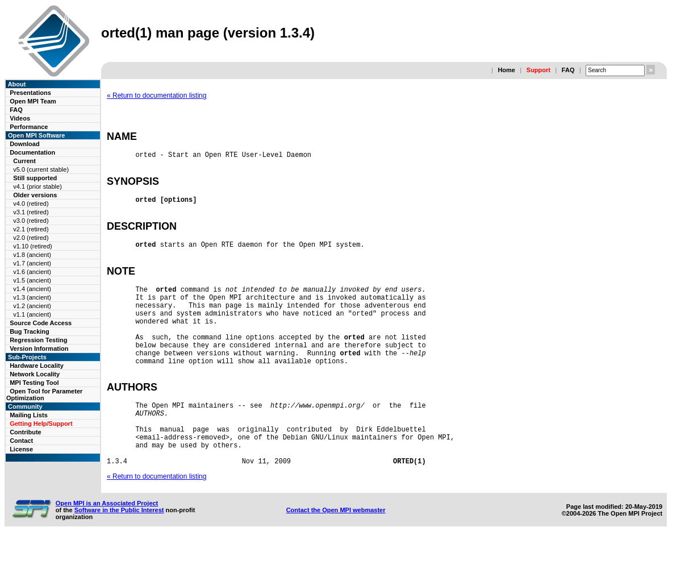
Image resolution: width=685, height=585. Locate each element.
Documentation (32, 152)
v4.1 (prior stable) (37, 186)
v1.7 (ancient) (32, 263)
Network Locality (35, 374)
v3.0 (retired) (30, 220)
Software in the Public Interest (119, 556)
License (21, 449)
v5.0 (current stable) (41, 169)
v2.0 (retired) (30, 237)
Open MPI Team (33, 101)
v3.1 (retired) (30, 212)
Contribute (25, 432)
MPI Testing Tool (34, 382)
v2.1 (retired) (30, 229)
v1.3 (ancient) (32, 297)
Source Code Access (41, 323)
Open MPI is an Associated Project (107, 549)
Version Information (39, 348)
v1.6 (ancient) (32, 271)
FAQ (568, 70)
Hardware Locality (37, 365)
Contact (21, 440)
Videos (20, 118)
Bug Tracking (29, 331)
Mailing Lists (29, 415)
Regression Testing (38, 340)
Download (25, 143)
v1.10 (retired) (32, 246)
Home (506, 70)
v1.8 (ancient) (32, 254)
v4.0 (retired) (30, 203)
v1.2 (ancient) (32, 305)
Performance (29, 126)
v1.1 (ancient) (32, 314)
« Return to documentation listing (156, 95)
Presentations (30, 92)
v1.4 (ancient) (32, 288)
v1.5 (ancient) (32, 280)
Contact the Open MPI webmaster (336, 556)
